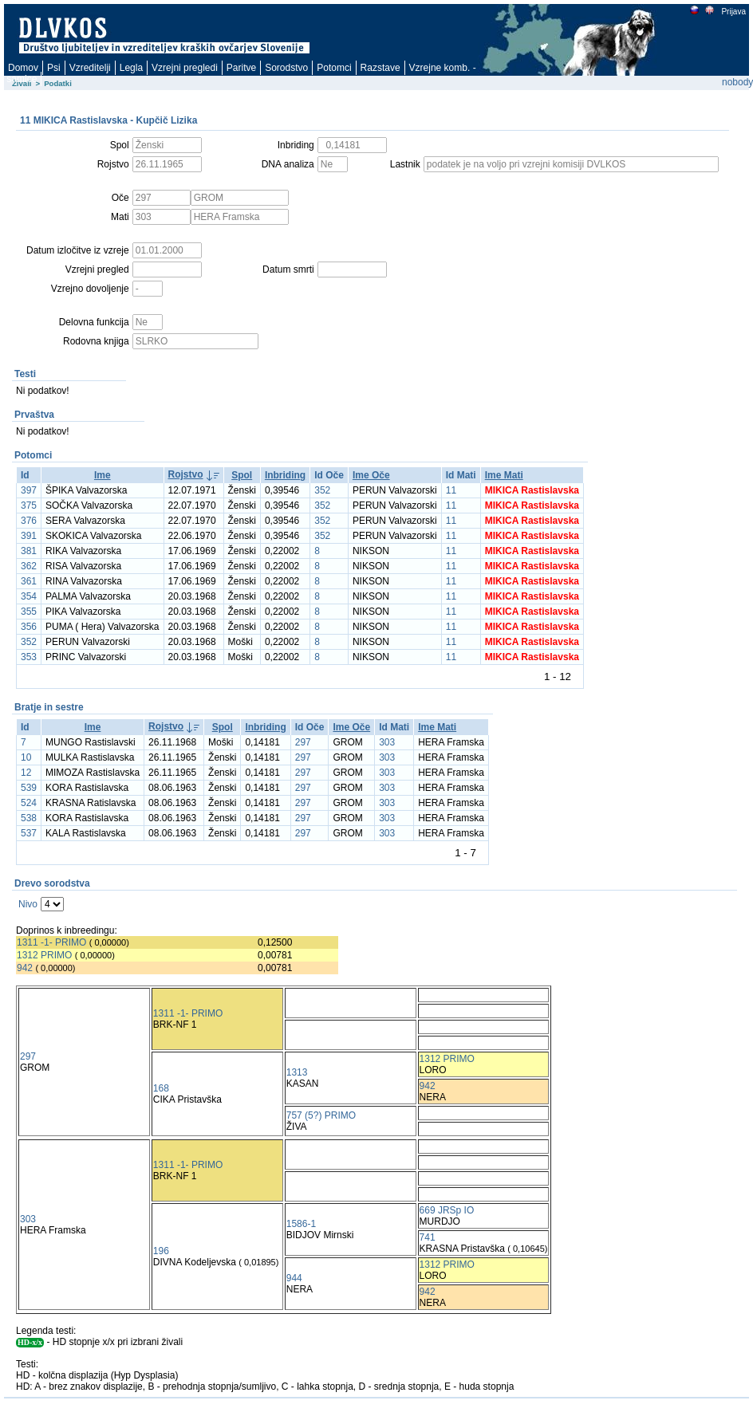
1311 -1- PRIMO (51, 942)
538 (29, 818)
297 (303, 742)
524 (29, 802)
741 (428, 1237)
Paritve (241, 67)
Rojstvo (185, 474)
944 (294, 1278)
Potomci (334, 67)
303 (387, 742)
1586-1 (301, 1223)
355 (29, 611)
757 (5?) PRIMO (321, 1115)
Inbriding (285, 475)
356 (29, 626)
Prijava (733, 11)
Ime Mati (504, 475)
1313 (297, 1072)
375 (29, 505)
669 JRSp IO (447, 1210)
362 (29, 566)
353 (29, 657)
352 (322, 490)
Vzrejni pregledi (185, 67)
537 (29, 833)
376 (29, 520)
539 (29, 787)
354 (29, 596)
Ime (102, 475)
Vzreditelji (90, 67)
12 (26, 772)
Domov (23, 67)
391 (29, 535)
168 (161, 1088)
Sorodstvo (286, 67)
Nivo (27, 904)
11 (451, 490)
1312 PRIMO (44, 955)
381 (29, 551)
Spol (241, 475)
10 (26, 757)
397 (29, 490)
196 (161, 1251)
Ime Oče (371, 475)
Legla (131, 67)
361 (29, 581)
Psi (54, 67)
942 (25, 968)
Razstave (380, 67)
